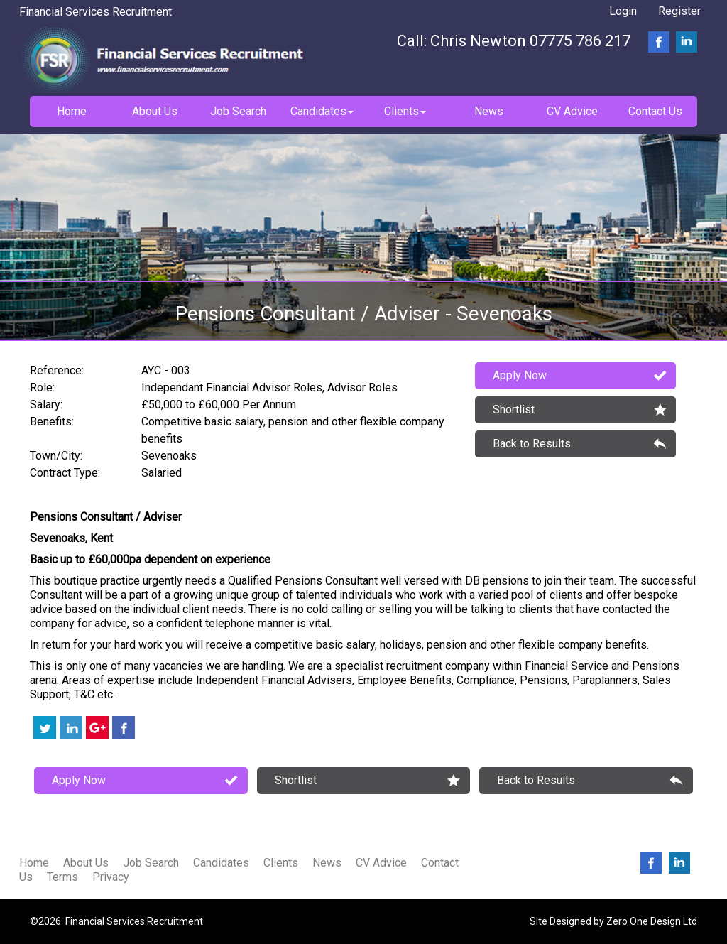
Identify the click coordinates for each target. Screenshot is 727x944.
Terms (62, 877)
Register (679, 11)
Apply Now (520, 375)
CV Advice (381, 862)
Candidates (221, 862)
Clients (280, 862)
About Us (86, 862)
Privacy (110, 877)
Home (34, 862)
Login (623, 11)
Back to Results (532, 443)
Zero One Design (643, 921)
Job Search (151, 862)
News (326, 862)
